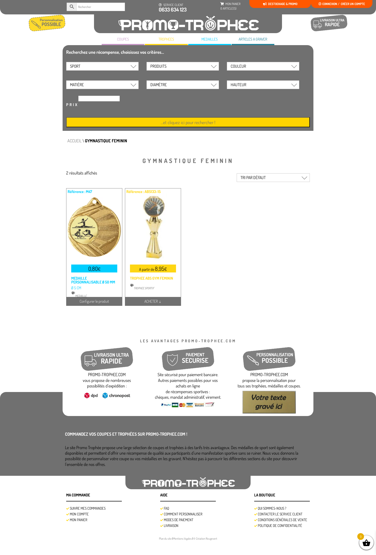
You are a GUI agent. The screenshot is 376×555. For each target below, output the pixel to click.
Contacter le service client (280, 514)
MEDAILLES (209, 39)
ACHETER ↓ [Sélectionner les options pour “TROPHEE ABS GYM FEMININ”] (152, 301)
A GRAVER (253, 39)
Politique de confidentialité (280, 525)
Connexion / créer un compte (341, 4)
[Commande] (273, 177)
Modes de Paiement (178, 520)
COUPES (123, 39)
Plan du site (165, 538)
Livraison (171, 525)
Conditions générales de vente (282, 520)
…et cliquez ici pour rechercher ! (188, 122)
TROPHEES (166, 39)
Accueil (74, 140)
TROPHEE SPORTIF (144, 288)
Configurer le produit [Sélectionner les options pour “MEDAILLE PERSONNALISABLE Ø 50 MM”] (94, 301)
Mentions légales (182, 538)
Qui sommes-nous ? (272, 508)
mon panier (230, 6)
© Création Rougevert (205, 538)
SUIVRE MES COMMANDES (88, 508)
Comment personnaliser (183, 514)
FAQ (166, 508)
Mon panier (78, 520)
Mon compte (79, 514)
